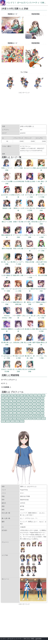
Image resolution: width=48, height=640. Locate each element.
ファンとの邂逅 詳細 (30, 289)
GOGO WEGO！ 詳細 (41, 208)
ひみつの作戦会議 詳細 (29, 369)
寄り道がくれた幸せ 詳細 (18, 356)
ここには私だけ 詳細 (18, 329)
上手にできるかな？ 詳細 (41, 316)
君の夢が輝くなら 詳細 (6, 342)
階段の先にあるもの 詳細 (41, 329)
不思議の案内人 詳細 (41, 342)
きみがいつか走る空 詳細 (6, 369)
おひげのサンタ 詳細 (7, 195)
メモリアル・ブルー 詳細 (41, 356)
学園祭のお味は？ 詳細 (41, 302)
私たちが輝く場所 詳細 (29, 342)
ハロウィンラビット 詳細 (41, 235)
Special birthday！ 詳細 (41, 289)
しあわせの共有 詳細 (41, 168)
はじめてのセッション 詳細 (18, 289)
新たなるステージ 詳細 (41, 222)
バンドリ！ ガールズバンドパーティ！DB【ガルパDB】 (17, 638)
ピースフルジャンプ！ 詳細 (41, 248)
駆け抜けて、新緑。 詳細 (30, 356)
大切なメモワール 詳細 (29, 235)
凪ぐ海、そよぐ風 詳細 (6, 262)
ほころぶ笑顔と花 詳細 (18, 369)
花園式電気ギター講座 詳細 (18, 302)
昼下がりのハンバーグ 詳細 (41, 195)
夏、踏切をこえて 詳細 (29, 302)
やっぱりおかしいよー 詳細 (6, 356)
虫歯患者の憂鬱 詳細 (7, 329)
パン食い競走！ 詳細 (41, 181)
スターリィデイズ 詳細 (6, 302)
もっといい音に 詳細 (30, 316)
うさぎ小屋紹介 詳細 (7, 275)
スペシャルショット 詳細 (29, 275)
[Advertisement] (24, 109)
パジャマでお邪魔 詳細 (6, 181)
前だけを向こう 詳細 (18, 195)
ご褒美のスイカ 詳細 (18, 208)
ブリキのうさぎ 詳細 (30, 248)
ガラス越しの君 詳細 (30, 222)
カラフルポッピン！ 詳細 (30, 195)
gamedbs (38, 638)
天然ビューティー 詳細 (6, 168)
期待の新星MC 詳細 (6, 235)
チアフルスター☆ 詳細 (18, 235)
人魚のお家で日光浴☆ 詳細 (41, 262)
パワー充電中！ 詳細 (18, 316)
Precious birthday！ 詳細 (6, 316)
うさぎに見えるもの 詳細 (29, 208)
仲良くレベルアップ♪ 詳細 (18, 262)
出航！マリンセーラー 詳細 (6, 289)
